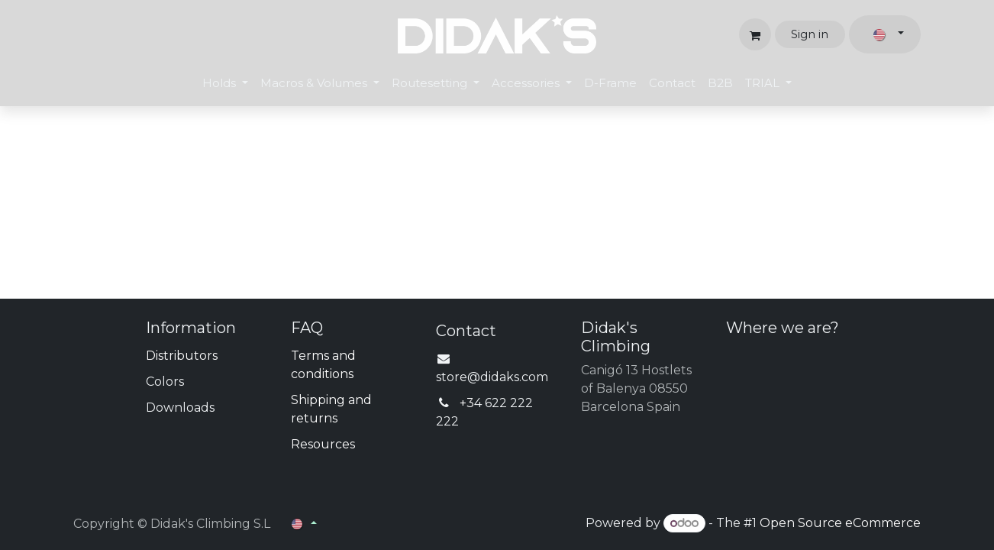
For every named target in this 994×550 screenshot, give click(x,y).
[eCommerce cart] (755, 34)
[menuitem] (225, 84)
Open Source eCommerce (840, 523)
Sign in (809, 34)
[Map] (823, 404)
